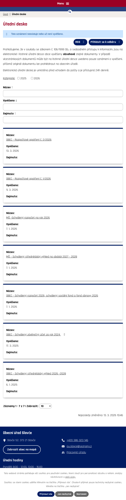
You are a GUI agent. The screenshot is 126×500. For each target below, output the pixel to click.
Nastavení (82, 493)
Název (7, 87)
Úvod (5, 14)
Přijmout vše (45, 493)
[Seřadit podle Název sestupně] (12, 88)
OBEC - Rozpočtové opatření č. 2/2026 (28, 140)
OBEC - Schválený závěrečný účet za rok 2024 (36, 334)
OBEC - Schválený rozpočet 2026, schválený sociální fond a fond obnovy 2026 (52, 296)
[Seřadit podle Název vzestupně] (12, 86)
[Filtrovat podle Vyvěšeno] (63, 106)
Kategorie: (9, 78)
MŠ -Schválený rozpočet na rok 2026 (28, 218)
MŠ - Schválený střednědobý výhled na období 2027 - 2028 (41, 257)
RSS (80, 42)
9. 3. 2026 (12, 190)
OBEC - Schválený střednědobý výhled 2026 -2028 (36, 373)
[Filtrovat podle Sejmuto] (63, 119)
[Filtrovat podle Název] (63, 93)
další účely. (70, 477)
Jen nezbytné (64, 493)
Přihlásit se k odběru (105, 42)
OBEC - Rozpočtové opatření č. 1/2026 (28, 179)
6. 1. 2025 (11, 385)
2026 (37, 78)
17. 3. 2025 (12, 346)
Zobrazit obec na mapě (21, 449)
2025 (23, 78)
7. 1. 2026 (11, 229)
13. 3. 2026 (12, 151)
